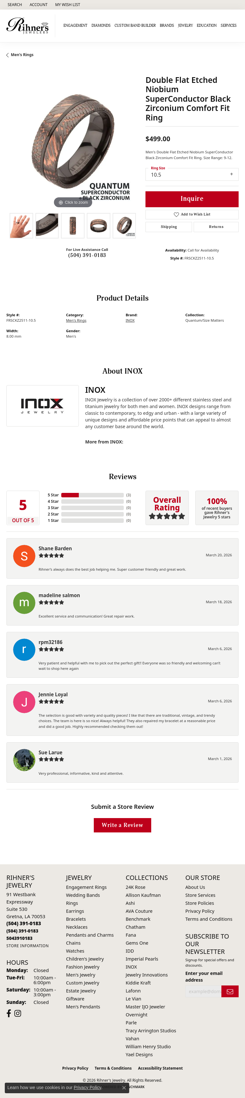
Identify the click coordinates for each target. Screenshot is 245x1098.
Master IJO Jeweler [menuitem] (145, 1007)
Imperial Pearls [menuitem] (142, 959)
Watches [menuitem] (75, 951)
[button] (14, 5)
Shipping (169, 226)
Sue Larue (51, 752)
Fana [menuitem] (131, 935)
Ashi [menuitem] (130, 903)
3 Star (53, 507)
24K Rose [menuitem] (135, 887)
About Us (195, 887)
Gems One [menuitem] (137, 943)
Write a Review (122, 825)
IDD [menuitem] (130, 951)
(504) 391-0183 (87, 255)
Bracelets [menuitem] (76, 919)
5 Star (53, 495)
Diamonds (101, 25)
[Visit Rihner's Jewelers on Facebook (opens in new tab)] (8, 1013)
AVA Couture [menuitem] (139, 911)
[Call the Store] (23, 923)
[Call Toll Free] (22, 931)
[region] (72, 143)
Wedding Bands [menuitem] (83, 895)
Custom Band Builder (135, 25)
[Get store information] (27, 945)
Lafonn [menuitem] (133, 991)
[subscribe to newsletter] (230, 991)
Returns (216, 226)
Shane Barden (55, 548)
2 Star (53, 514)
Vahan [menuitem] (132, 1039)
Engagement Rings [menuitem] (86, 887)
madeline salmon (59, 595)
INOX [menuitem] (131, 967)
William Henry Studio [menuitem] (148, 1046)
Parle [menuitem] (131, 1023)
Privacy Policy (199, 911)
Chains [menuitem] (73, 943)
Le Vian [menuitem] (133, 999)
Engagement (75, 25)
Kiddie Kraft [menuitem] (138, 983)
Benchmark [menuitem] (138, 919)
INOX (130, 320)
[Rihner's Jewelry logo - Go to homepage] (29, 25)
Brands (167, 25)
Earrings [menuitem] (75, 911)
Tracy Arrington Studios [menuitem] (151, 1031)
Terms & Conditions (113, 1068)
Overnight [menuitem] (136, 1015)
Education (207, 25)
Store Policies (199, 903)
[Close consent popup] (124, 1088)
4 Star (53, 501)
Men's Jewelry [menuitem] (80, 975)
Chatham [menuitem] (135, 927)
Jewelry (185, 25)
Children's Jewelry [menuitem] (85, 959)
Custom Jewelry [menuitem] (82, 983)
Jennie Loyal (53, 694)
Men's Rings (22, 54)
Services (229, 25)
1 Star (53, 520)
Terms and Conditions (208, 919)
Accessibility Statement (160, 1068)
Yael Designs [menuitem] (139, 1054)
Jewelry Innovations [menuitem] (147, 975)
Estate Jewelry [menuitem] (81, 991)
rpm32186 (51, 642)
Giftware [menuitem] (75, 999)
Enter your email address (204, 976)
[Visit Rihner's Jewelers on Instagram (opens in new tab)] (17, 1013)
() (128, 495)
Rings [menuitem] (72, 903)
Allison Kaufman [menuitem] (143, 895)
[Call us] (19, 938)
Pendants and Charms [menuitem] (90, 935)
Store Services (200, 895)
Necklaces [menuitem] (76, 927)
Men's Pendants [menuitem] (83, 1007)
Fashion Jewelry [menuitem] (83, 967)
